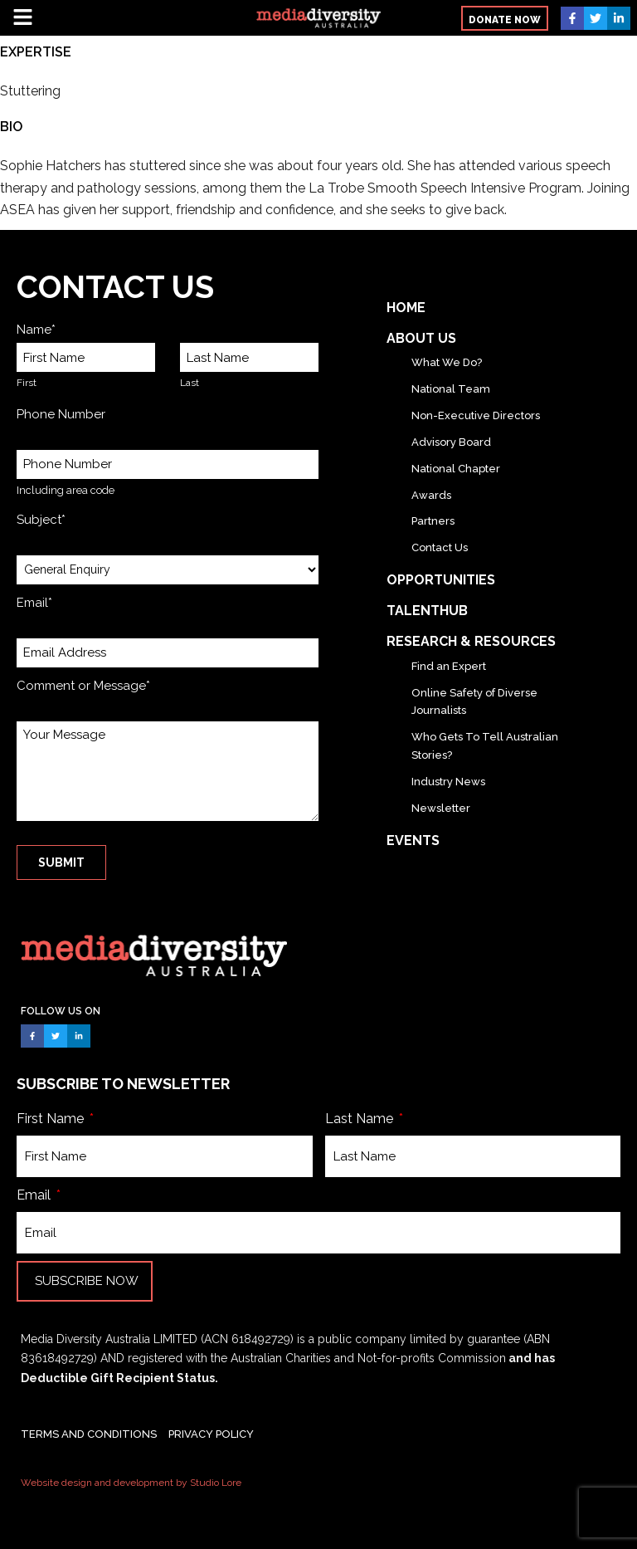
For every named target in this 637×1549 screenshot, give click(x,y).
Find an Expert (448, 666)
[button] (116, 18)
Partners (433, 521)
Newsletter (440, 808)
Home (406, 307)
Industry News (448, 781)
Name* (36, 329)
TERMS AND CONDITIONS (89, 1434)
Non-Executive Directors (475, 415)
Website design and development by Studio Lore (131, 1482)
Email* (34, 602)
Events (413, 840)
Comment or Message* (83, 685)
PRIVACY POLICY (211, 1434)
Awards (431, 495)
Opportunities (441, 580)
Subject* (41, 519)
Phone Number (61, 414)
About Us (421, 338)
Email (35, 1195)
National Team (450, 389)
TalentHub (427, 610)
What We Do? (446, 362)
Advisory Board (451, 442)
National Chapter (455, 468)
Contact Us (439, 547)
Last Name (360, 1118)
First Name (52, 1118)
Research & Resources (471, 641)
